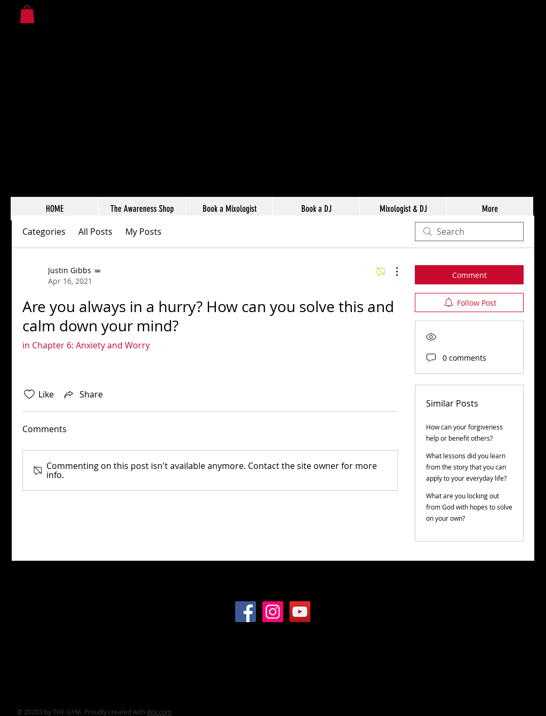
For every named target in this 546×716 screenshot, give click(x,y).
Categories (44, 231)
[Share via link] (82, 394)
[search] (469, 231)
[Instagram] (272, 611)
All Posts (95, 231)
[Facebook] (245, 611)
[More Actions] (391, 271)
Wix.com (159, 711)
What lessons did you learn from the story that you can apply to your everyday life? (466, 466)
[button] (27, 14)
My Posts (143, 231)
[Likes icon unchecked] (29, 394)
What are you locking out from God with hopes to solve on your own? (469, 506)
